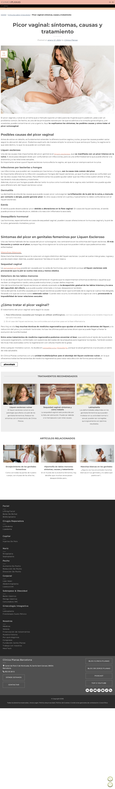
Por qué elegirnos (11, 723)
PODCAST (99, 758)
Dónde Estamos (13, 762)
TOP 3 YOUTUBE (99, 764)
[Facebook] (99, 771)
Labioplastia (8, 696)
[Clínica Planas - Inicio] (10, 2)
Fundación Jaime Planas (14, 728)
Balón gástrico (9, 681)
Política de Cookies (63, 783)
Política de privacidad (47, 783)
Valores (6, 714)
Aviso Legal (34, 783)
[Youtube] (95, 771)
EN (113, 2)
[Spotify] (103, 771)
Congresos (7, 725)
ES (110, 2)
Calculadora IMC (10, 687)
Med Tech (7, 734)
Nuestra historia (10, 720)
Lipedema (7, 614)
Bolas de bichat (10, 599)
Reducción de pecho (12, 654)
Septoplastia (8, 642)
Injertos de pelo (10, 627)
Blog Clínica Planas (99, 746)
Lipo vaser (7, 666)
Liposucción (8, 672)
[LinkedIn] (88, 771)
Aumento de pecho (12, 651)
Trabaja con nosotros (12, 731)
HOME (3, 65)
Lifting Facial (9, 596)
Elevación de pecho (12, 657)
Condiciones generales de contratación (84, 783)
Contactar (13, 768)
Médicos (6, 712)
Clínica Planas (71, 90)
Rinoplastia (8, 639)
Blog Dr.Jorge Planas (99, 752)
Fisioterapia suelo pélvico (14, 699)
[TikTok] (106, 771)
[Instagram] (91, 771)
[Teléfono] (110, 771)
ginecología (9, 449)
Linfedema (8, 611)
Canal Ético (104, 783)
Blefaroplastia (9, 602)
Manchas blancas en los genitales (96, 552)
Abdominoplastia (11, 669)
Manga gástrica (10, 684)
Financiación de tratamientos (16, 717)
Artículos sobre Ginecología (19, 65)
